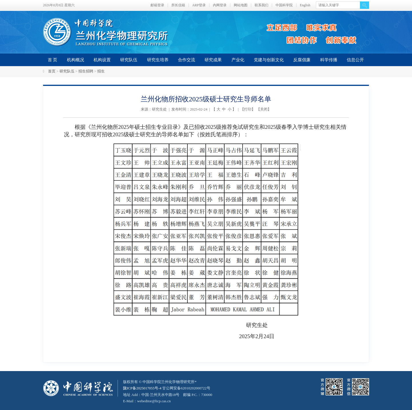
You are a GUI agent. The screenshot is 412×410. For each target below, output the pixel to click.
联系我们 (261, 5)
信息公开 (355, 60)
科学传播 (328, 60)
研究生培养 (158, 60)
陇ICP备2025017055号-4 (142, 388)
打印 (247, 109)
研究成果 (213, 60)
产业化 (237, 60)
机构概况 (75, 60)
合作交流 (186, 60)
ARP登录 (199, 5)
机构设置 (102, 60)
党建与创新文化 (269, 60)
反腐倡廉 (301, 60)
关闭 (264, 109)
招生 (101, 71)
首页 (52, 71)
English (305, 5)
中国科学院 (284, 5)
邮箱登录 (157, 5)
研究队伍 (128, 60)
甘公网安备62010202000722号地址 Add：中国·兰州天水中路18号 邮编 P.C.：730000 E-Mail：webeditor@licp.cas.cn (168, 394)
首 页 (53, 60)
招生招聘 (85, 71)
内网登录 (220, 5)
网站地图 (240, 5)
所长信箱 (178, 5)
